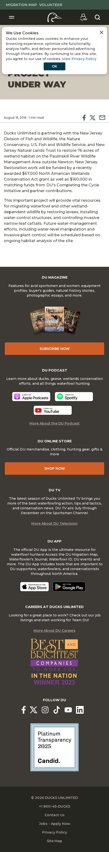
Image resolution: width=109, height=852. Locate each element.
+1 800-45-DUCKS (54, 806)
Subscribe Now (55, 349)
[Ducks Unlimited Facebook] (23, 710)
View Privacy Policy (79, 59)
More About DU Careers (54, 630)
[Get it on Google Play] (69, 586)
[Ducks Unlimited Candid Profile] (54, 747)
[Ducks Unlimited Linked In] (80, 710)
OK (54, 66)
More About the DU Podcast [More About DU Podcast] (54, 423)
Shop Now (54, 468)
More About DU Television (54, 523)
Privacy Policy (54, 832)
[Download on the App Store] (34, 586)
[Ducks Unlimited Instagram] (45, 710)
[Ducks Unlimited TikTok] (57, 710)
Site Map (54, 841)
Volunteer (50, 4)
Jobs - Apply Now (54, 824)
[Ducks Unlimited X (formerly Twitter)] (33, 710)
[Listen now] (31, 397)
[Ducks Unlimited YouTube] (68, 710)
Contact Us (55, 815)
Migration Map (21, 4)
